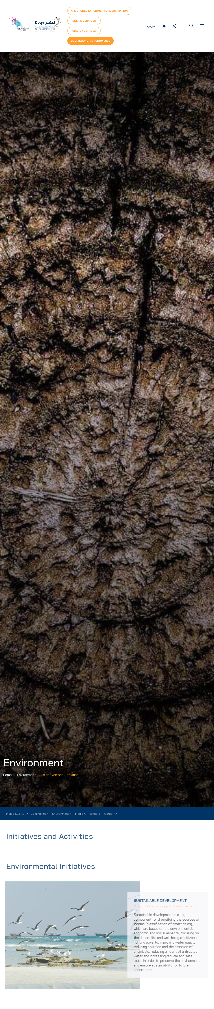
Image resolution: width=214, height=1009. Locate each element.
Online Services (84, 20)
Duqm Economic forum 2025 (90, 40)
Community (38, 814)
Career (108, 814)
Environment (60, 814)
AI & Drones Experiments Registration (99, 10)
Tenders (94, 814)
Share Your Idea (84, 30)
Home (7, 775)
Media (79, 814)
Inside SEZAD (15, 814)
